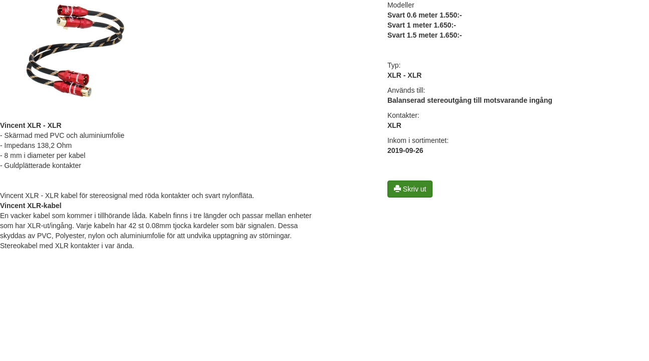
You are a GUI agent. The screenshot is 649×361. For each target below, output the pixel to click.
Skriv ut (410, 189)
